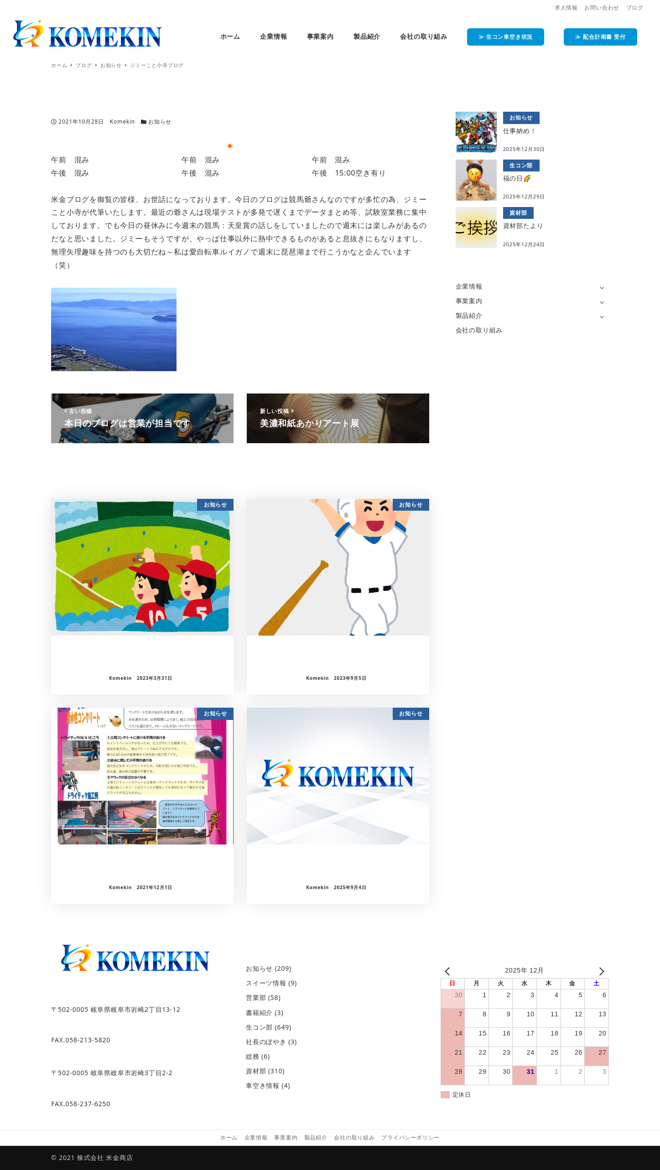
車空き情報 (263, 1085)
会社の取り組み (479, 330)
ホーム (229, 1137)
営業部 (256, 997)
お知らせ (159, 121)
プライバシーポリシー (410, 1137)
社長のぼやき (266, 1041)
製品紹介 (469, 315)
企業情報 (469, 286)
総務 (253, 1056)
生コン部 (259, 1027)
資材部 (256, 1070)
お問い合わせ (601, 7)
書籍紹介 (259, 1012)
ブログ (635, 7)
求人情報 (566, 7)
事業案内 (469, 300)
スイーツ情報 (266, 982)
